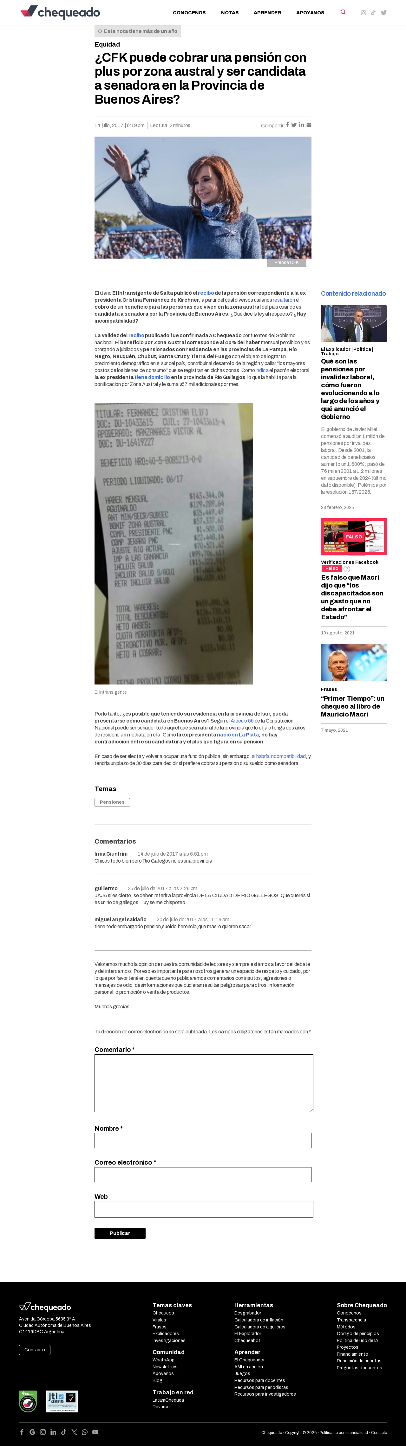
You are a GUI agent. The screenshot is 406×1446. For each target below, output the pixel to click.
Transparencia (351, 1320)
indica (262, 370)
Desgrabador (247, 1313)
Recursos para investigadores (265, 1394)
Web (101, 1196)
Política (362, 349)
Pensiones (112, 802)
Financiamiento (352, 1354)
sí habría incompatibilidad (279, 756)
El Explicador (335, 349)
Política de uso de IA (357, 1340)
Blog (157, 1380)
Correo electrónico (125, 1162)
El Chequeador (249, 1360)
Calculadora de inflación (258, 1320)
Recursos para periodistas (261, 1387)
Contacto (34, 1349)
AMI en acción (248, 1367)
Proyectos (347, 1347)
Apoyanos (310, 12)
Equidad (107, 44)
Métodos (346, 1327)
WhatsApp (163, 1360)
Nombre (109, 1128)
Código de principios (358, 1333)
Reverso (161, 1406)
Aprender (267, 12)
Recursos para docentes (259, 1380)
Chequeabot (247, 1340)
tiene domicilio (152, 377)
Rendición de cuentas (359, 1361)
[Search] (343, 12)
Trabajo (330, 353)
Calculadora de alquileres (259, 1327)
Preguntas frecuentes (359, 1368)
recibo (206, 293)
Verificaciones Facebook (349, 562)
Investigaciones (169, 1340)
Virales (159, 1320)
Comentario (114, 1049)
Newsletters (165, 1367)
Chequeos (163, 1313)
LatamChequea (168, 1400)
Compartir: (273, 125)
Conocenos (189, 12)
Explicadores (166, 1333)
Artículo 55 (242, 720)
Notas (230, 12)
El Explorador (247, 1333)
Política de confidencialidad (344, 1432)
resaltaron (284, 300)
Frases (329, 689)
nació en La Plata (238, 734)
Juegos (242, 1373)
